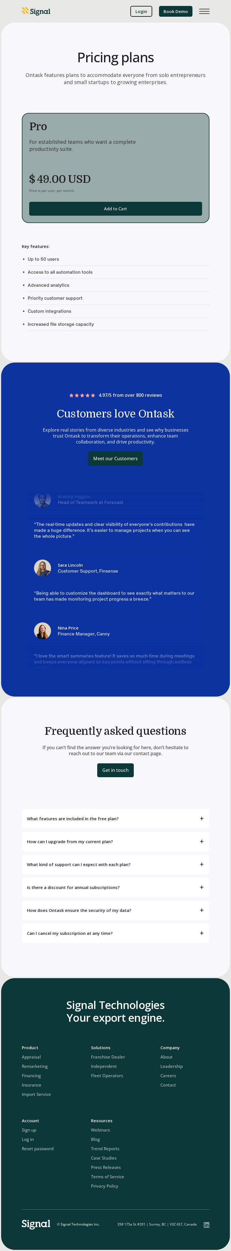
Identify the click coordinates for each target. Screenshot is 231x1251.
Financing (31, 1075)
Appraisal (31, 1057)
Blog (95, 1139)
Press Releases (106, 1167)
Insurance (31, 1085)
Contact (168, 1085)
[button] (204, 11)
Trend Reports (105, 1148)
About (166, 1057)
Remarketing (35, 1066)
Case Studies (103, 1158)
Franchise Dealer (108, 1057)
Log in (28, 1139)
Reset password (38, 1148)
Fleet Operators (107, 1075)
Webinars (100, 1130)
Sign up (29, 1130)
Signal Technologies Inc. (80, 1224)
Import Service (36, 1094)
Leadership (171, 1066)
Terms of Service (107, 1176)
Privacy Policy (104, 1186)
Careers (168, 1075)
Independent (104, 1066)
